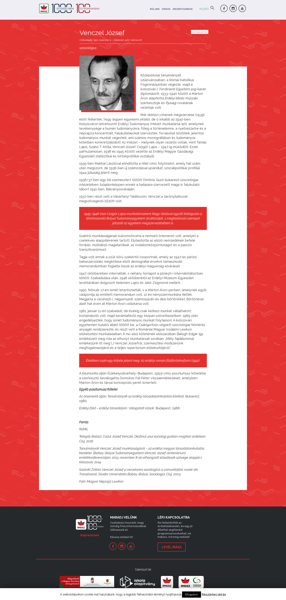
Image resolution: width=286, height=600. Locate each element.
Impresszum (89, 535)
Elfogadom (191, 594)
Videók (166, 9)
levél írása (172, 547)
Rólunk (155, 9)
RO (207, 8)
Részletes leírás (214, 594)
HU (201, 8)
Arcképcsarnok (183, 9)
